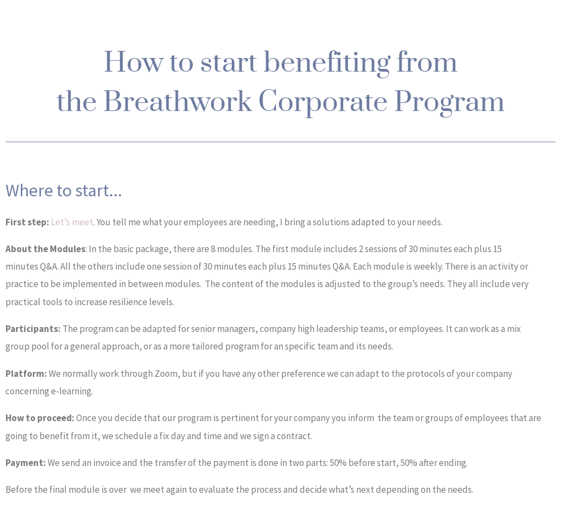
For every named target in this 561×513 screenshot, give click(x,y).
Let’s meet (72, 222)
